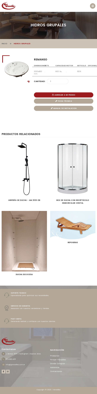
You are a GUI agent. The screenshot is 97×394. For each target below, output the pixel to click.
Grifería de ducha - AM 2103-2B (24, 200)
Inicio (4, 43)
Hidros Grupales (22, 43)
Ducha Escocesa (24, 274)
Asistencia (54, 367)
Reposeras (73, 242)
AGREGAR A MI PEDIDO (63, 95)
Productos (54, 356)
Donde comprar (57, 363)
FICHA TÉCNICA (63, 101)
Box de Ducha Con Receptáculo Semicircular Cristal (72, 201)
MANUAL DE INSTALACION (64, 108)
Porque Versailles (58, 359)
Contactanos (56, 371)
